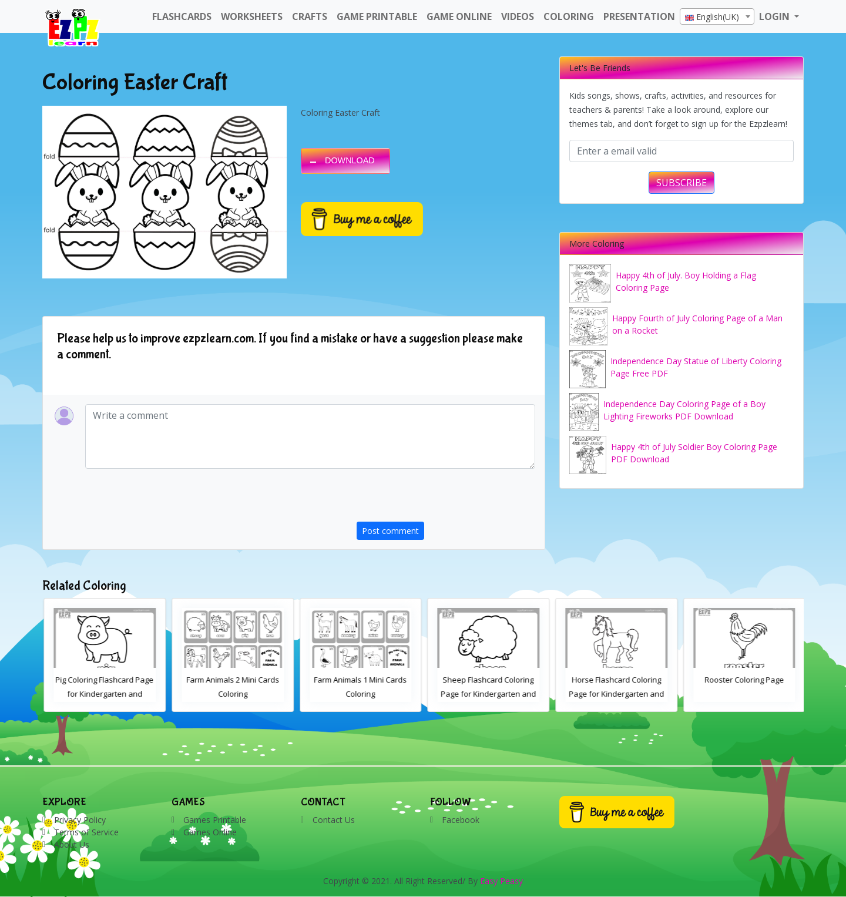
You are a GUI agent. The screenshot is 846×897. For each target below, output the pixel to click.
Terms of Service (86, 832)
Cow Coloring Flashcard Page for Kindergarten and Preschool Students (103, 693)
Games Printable (214, 819)
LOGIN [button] (775, 16)
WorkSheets (252, 16)
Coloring (568, 16)
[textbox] (717, 17)
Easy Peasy (501, 880)
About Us (71, 844)
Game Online (459, 16)
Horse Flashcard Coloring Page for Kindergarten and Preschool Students (743, 693)
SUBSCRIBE (681, 182)
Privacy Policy (80, 819)
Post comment (390, 530)
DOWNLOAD (350, 160)
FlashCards (182, 16)
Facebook (460, 819)
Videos (517, 16)
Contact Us (334, 819)
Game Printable (377, 16)
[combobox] (717, 16)
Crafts (309, 16)
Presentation (639, 16)
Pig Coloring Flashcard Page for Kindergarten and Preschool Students (232, 693)
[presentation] (446, 499)
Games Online (210, 832)
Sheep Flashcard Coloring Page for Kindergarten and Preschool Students (615, 693)
